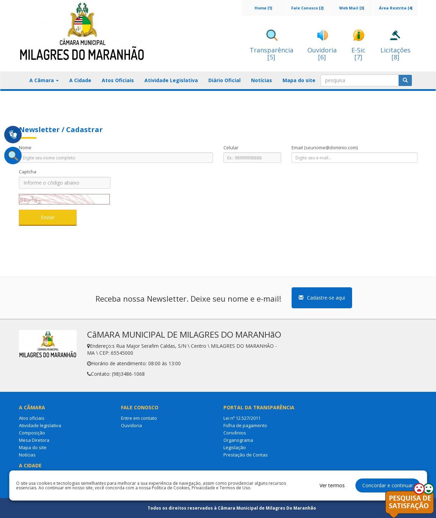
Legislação (234, 447)
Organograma (238, 440)
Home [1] (263, 7)
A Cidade (80, 80)
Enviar (48, 217)
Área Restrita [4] (395, 7)
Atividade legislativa (40, 425)
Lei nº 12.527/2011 (241, 418)
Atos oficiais (31, 418)
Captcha (27, 171)
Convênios (234, 433)
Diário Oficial (224, 80)
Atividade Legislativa (171, 80)
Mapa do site (299, 80)
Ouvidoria (131, 425)
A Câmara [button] (44, 80)
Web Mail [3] (351, 7)
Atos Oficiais (118, 80)
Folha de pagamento (245, 425)
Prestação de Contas (245, 455)
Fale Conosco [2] (307, 7)
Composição (32, 433)
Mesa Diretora (34, 440)
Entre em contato (139, 418)
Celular (230, 147)
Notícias (261, 80)
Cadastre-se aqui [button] (322, 297)
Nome (25, 147)
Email (325, 147)
